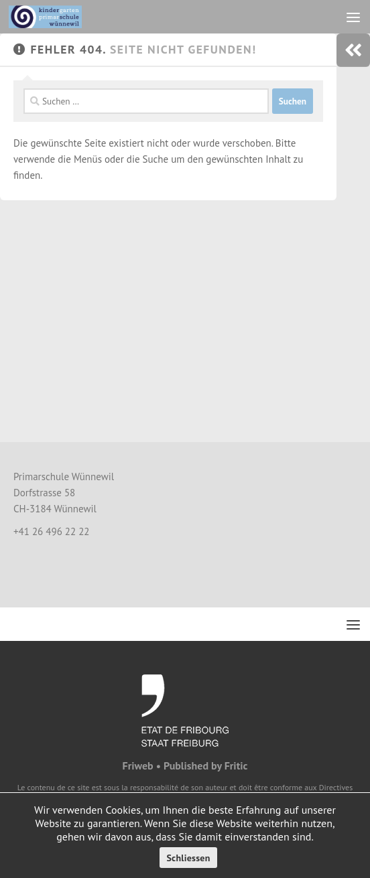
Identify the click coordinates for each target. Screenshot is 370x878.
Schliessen (188, 858)
